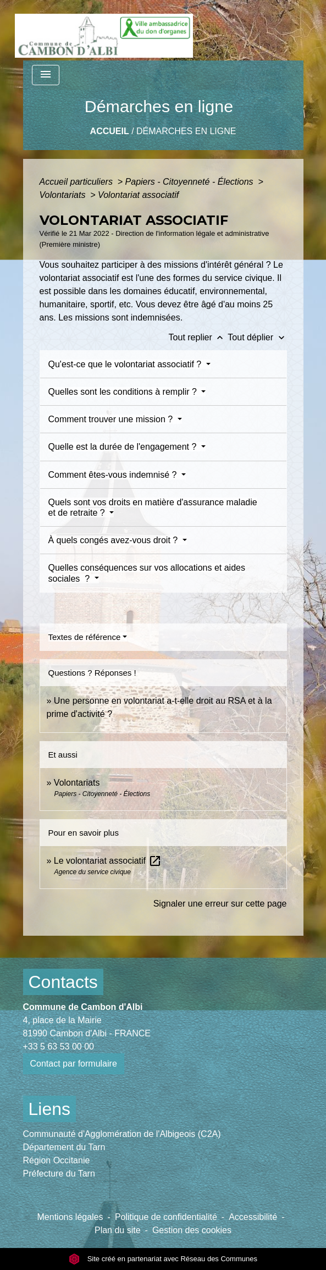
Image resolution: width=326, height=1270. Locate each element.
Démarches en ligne (186, 131)
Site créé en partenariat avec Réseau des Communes (163, 1259)
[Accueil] (104, 30)
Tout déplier (257, 337)
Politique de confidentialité (166, 1217)
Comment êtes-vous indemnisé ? (113, 474)
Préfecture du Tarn (59, 1173)
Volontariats (64, 195)
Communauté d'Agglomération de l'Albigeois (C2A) (122, 1134)
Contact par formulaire (73, 1063)
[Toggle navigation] (45, 75)
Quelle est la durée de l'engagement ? (123, 446)
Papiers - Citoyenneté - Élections (190, 181)
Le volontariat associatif (108, 860)
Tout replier (198, 337)
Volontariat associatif (138, 195)
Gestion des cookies (191, 1230)
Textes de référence (84, 637)
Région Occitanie (56, 1160)
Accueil (109, 131)
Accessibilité (253, 1217)
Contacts (63, 982)
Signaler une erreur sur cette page (220, 903)
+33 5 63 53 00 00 (58, 1046)
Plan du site (118, 1230)
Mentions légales (70, 1217)
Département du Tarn (64, 1147)
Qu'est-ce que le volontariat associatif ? (126, 364)
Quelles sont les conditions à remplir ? (124, 391)
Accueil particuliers (77, 181)
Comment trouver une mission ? (111, 419)
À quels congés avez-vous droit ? (114, 540)
